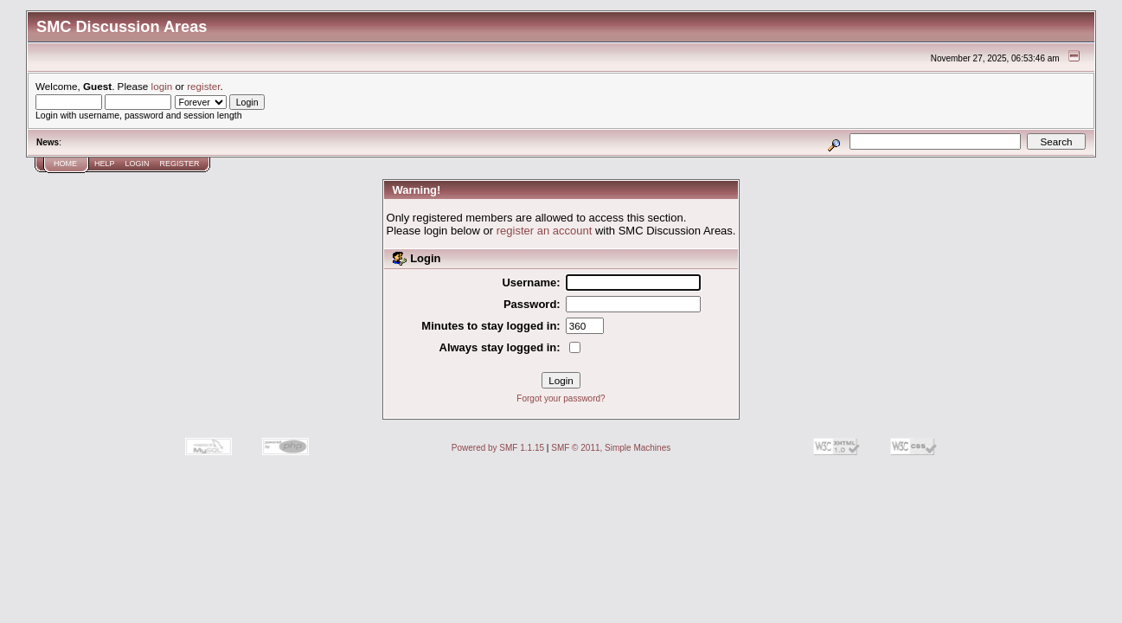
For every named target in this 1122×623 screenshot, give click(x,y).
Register (180, 163)
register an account (545, 230)
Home (65, 163)
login (162, 86)
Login (137, 163)
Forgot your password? (560, 398)
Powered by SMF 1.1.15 (498, 448)
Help (104, 163)
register (203, 86)
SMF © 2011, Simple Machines (610, 448)
